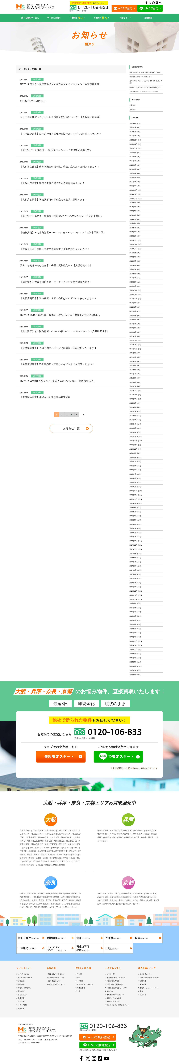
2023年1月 (134, 286)
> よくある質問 (21, 995)
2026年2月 (134, 131)
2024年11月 (135, 194)
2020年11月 (135, 395)
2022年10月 (135, 299)
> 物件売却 (20, 981)
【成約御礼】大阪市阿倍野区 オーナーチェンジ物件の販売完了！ (56, 282)
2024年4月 (134, 223)
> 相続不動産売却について (114, 995)
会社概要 (148, 18)
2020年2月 (135, 432)
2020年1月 (135, 436)
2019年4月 (135, 474)
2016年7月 (135, 612)
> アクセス (20, 1008)
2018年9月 (135, 503)
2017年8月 (135, 557)
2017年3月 (135, 578)
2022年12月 (135, 290)
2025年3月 (134, 177)
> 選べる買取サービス (24, 977)
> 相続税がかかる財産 (113, 998)
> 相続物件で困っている (55, 977)
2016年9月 (135, 603)
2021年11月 (135, 344)
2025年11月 (135, 144)
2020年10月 (135, 399)
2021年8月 (134, 357)
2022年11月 (135, 294)
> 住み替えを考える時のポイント (117, 1005)
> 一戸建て (79, 981)
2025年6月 (134, 165)
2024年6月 (134, 215)
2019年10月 (135, 449)
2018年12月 (135, 491)
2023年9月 (134, 253)
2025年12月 (135, 140)
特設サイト (124, 18)
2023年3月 (134, 278)
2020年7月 (135, 411)
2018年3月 (135, 528)
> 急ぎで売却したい (54, 981)
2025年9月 (134, 152)
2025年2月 (134, 182)
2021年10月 (135, 349)
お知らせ (132, 109)
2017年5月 (135, 570)
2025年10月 (135, 148)
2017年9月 (135, 553)
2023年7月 (134, 261)
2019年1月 (135, 486)
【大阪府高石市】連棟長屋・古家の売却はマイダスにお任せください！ (58, 298)
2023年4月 (134, 273)
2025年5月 (134, 169)
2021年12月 (135, 340)
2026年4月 (134, 123)
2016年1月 (135, 637)
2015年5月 (135, 670)
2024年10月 (135, 198)
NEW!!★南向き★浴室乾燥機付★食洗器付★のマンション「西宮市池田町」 (61, 84)
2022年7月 (134, 311)
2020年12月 (135, 390)
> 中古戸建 (142, 984)
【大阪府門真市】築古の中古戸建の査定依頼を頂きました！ (52, 183)
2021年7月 (134, 361)
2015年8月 (135, 658)
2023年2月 (134, 282)
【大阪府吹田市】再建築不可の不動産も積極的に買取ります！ (53, 199)
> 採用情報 (20, 1001)
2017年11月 (135, 545)
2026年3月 (134, 127)
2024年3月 (134, 227)
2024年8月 (134, 207)
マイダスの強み (54, 18)
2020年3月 (135, 428)
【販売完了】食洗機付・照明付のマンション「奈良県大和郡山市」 (56, 150)
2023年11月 (135, 244)
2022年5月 (134, 319)
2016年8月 (135, 608)
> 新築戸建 (142, 981)
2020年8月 (134, 407)
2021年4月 (134, 374)
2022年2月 (134, 332)
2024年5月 (134, 219)
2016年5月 (135, 620)
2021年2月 (134, 382)
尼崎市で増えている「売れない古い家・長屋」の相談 (145, 82)
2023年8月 (134, 257)
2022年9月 (134, 303)
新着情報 (132, 105)
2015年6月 (135, 666)
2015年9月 (135, 653)
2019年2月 (135, 482)
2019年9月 (134, 453)
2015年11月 (135, 645)
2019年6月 (135, 466)
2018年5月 (135, 520)
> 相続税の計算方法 (112, 1001)
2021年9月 (134, 353)
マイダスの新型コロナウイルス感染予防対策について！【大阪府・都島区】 (61, 117)
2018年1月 (135, 537)
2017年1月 (135, 587)
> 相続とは (109, 991)
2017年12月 (135, 541)
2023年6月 (134, 265)
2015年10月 (135, 649)
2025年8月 (134, 157)
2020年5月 (135, 420)
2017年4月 (135, 574)
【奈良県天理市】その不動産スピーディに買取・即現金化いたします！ (58, 348)
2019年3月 (135, 478)
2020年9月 (134, 403)
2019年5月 (135, 470)
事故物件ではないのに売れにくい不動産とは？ (145, 87)
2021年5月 (134, 369)
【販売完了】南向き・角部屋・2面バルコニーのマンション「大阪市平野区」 (61, 216)
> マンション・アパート (84, 984)
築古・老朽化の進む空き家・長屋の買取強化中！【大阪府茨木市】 (56, 265)
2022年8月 (134, 307)
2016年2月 (135, 633)
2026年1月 (134, 136)
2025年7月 (134, 161)
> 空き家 (79, 974)
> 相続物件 (20, 984)
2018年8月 (135, 507)
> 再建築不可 (80, 988)
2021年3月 (134, 378)
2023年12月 (135, 240)
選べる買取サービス (30, 18)
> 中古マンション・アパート (148, 988)
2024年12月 (135, 190)
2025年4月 (134, 173)
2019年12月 (135, 441)
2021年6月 (134, 365)
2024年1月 (134, 236)
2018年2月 (135, 532)
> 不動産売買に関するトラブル (116, 988)
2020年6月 (135, 415)
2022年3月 (134, 328)
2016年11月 (135, 595)
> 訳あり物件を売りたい (55, 974)
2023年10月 (135, 248)
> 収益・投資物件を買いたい (148, 977)
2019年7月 (135, 461)
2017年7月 (135, 562)
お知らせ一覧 (71, 428)
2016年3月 (135, 628)
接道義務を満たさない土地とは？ (140, 76)
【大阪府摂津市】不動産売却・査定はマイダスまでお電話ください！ (57, 364)
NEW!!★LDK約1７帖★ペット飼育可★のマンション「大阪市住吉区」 (58, 381)
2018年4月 (135, 524)
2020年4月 (135, 424)
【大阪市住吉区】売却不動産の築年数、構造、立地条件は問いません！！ (59, 166)
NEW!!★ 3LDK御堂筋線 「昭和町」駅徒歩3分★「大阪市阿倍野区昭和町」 (60, 315)
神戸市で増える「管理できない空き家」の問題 (145, 72)
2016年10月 (135, 599)
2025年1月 (134, 186)
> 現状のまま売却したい (55, 984)
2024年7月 (134, 211)
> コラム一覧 (110, 974)
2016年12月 (135, 591)
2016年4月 (135, 624)
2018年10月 (135, 499)
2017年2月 (135, 583)
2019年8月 (135, 457)
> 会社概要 (20, 998)
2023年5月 (134, 269)
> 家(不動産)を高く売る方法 (115, 977)
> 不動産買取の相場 (112, 981)
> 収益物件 (142, 995)
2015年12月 (135, 641)
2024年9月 (134, 202)
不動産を (77, 18)
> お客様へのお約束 (23, 988)
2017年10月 (135, 549)
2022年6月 (134, 315)
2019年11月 (135, 445)
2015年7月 (135, 662)
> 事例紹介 (20, 991)
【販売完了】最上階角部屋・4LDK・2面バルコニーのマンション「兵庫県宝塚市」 (64, 331)
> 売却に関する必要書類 (114, 984)
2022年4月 (134, 324)
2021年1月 (134, 386)
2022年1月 (134, 336)
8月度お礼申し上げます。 (34, 100)
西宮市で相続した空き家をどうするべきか (143, 91)
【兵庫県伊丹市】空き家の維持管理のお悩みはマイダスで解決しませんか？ (61, 133)
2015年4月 (134, 674)
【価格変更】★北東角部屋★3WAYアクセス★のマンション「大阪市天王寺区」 (63, 232)
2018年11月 (135, 495)
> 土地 (78, 991)
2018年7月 (135, 511)
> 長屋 (78, 977)
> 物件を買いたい (144, 974)
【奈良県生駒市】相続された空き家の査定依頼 (45, 397)
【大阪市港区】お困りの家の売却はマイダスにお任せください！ (55, 249)
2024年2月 (134, 232)
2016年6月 (135, 616)
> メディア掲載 (21, 1005)
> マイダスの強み (22, 974)
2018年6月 (135, 516)
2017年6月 (135, 566)
